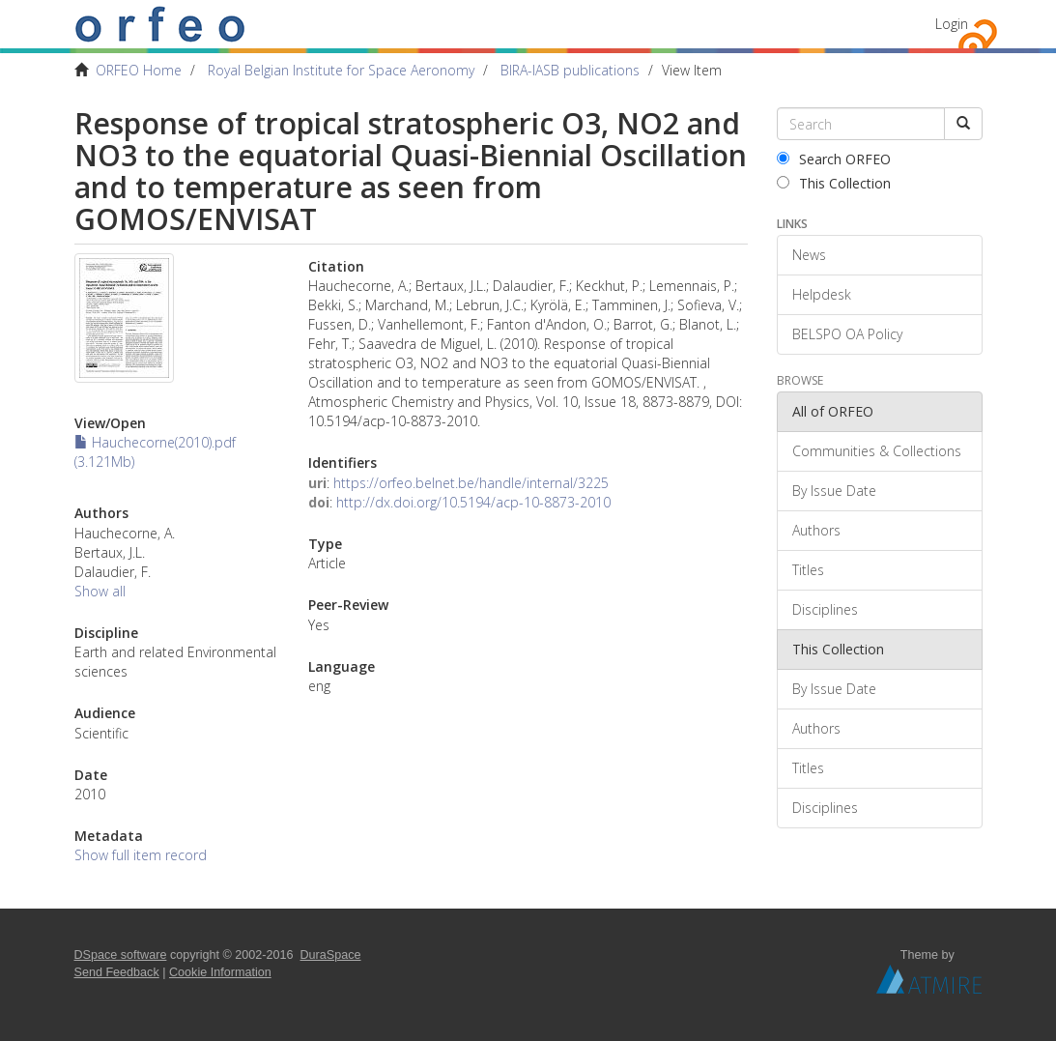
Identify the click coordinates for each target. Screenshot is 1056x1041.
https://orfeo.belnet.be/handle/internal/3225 (471, 483)
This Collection (834, 183)
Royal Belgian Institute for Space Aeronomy (341, 70)
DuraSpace (330, 955)
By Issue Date (834, 490)
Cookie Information (220, 972)
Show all (100, 591)
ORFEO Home (139, 70)
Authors (816, 530)
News (809, 255)
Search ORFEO (834, 159)
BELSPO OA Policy (847, 334)
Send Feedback (116, 972)
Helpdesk (821, 294)
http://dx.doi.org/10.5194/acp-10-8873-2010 (473, 502)
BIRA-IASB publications (570, 70)
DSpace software (120, 955)
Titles (808, 570)
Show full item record (140, 855)
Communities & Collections (876, 451)
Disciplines (825, 609)
